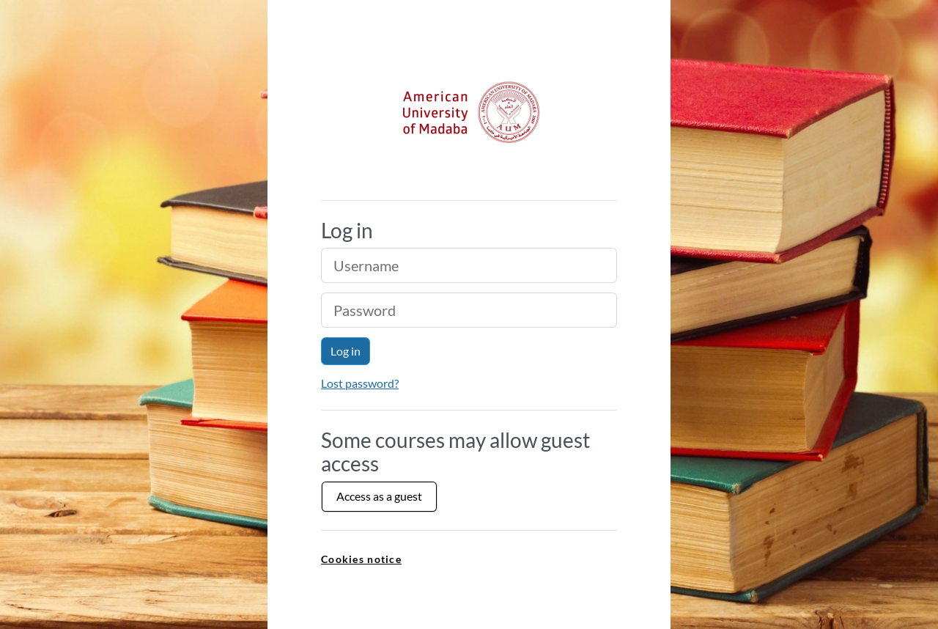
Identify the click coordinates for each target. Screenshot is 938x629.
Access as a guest (379, 496)
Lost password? (360, 383)
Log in (345, 351)
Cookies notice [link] (361, 559)
